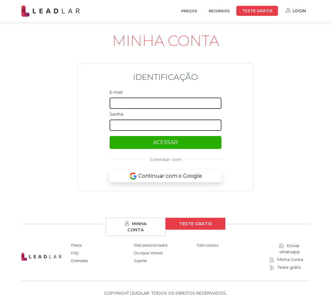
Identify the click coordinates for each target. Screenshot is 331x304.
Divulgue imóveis (148, 253)
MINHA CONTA (136, 226)
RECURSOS (219, 11)
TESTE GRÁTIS (257, 10)
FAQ (74, 253)
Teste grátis (285, 267)
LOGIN (296, 10)
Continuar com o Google (165, 176)
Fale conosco (208, 245)
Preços (76, 245)
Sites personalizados (150, 245)
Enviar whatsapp (289, 248)
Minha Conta (286, 259)
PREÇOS (189, 11)
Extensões (79, 261)
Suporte (140, 261)
